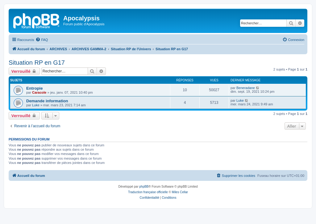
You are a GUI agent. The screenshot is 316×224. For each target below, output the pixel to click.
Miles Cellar (180, 192)
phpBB (143, 186)
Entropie (34, 88)
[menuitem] (41, 39)
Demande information (47, 101)
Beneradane (245, 88)
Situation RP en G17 (37, 62)
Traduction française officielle (148, 192)
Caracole (39, 92)
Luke (36, 105)
